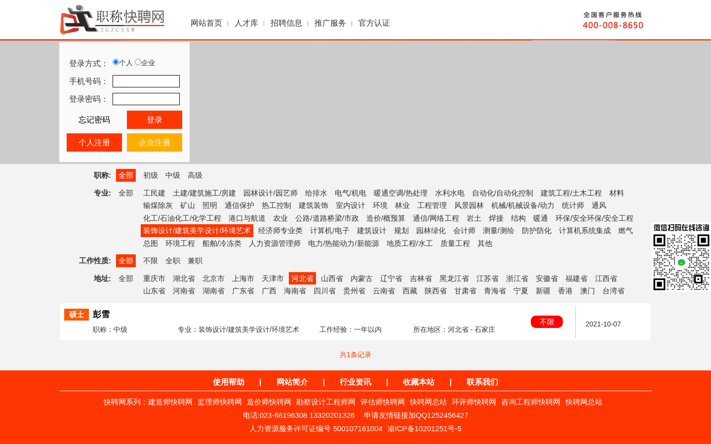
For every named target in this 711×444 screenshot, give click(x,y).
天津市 (273, 278)
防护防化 (537, 230)
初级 (150, 175)
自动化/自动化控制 (502, 193)
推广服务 (330, 23)
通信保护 (239, 205)
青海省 (495, 290)
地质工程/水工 (410, 243)
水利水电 (450, 193)
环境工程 (180, 243)
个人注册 (94, 142)
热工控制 (276, 205)
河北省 (302, 278)
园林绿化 (431, 230)
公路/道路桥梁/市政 (326, 218)
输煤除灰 (158, 205)
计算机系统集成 (585, 230)
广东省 (243, 290)
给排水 (316, 193)
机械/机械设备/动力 (522, 205)
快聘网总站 (428, 402)
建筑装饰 (313, 205)
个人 (123, 63)
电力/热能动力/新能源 (343, 243)
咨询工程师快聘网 (530, 402)
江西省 (606, 278)
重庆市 (154, 278)
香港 (565, 290)
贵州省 (354, 290)
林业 (402, 205)
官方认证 (374, 23)
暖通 (540, 218)
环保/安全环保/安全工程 (594, 218)
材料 (616, 193)
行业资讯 (355, 382)
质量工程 (455, 243)
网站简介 (292, 382)
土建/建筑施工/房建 (204, 193)
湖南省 (213, 290)
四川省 (325, 290)
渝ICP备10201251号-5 (425, 428)
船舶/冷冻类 (221, 243)
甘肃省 (465, 290)
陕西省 (436, 290)
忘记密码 (94, 120)
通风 (599, 205)
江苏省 (487, 278)
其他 (484, 243)
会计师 (464, 230)
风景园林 (469, 205)
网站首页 (206, 23)
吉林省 (421, 278)
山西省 (332, 278)
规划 (401, 230)
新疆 (543, 290)
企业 (145, 63)
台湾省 (613, 290)
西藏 (409, 290)
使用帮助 (228, 382)
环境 (380, 205)
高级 (195, 175)
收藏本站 (418, 382)
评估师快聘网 (382, 402)
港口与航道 (247, 218)
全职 (172, 260)
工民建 (154, 193)
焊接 (496, 218)
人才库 (246, 23)
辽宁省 (391, 278)
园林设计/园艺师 (270, 193)
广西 (269, 290)
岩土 (474, 218)
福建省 (576, 278)
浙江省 (517, 278)
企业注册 (154, 142)
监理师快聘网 (220, 402)
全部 (125, 175)
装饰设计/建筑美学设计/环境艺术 (197, 230)
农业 (280, 218)
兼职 (195, 260)
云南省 (384, 290)
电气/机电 (350, 193)
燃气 (625, 230)
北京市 (213, 278)
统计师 (573, 205)
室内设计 (350, 205)
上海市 (243, 278)
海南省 (295, 290)
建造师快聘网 (170, 402)
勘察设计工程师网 (326, 402)
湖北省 (184, 278)
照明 (209, 205)
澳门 (587, 290)
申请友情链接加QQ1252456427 (416, 415)
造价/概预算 (385, 218)
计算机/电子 (329, 230)
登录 (154, 120)
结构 (518, 218)
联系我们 (482, 382)
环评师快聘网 (474, 402)
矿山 (187, 205)
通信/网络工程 (436, 218)
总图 (150, 243)
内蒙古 (362, 278)
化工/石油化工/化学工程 (182, 218)
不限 (150, 260)
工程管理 (432, 205)
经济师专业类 (280, 230)
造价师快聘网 (269, 402)
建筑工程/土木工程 (571, 193)
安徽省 (547, 278)
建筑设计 (372, 230)
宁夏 (521, 290)
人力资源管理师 (275, 243)
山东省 (154, 290)
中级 (172, 175)
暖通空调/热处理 (401, 193)
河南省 (184, 290)
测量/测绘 (498, 230)
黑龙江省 (454, 278)
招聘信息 (286, 23)
